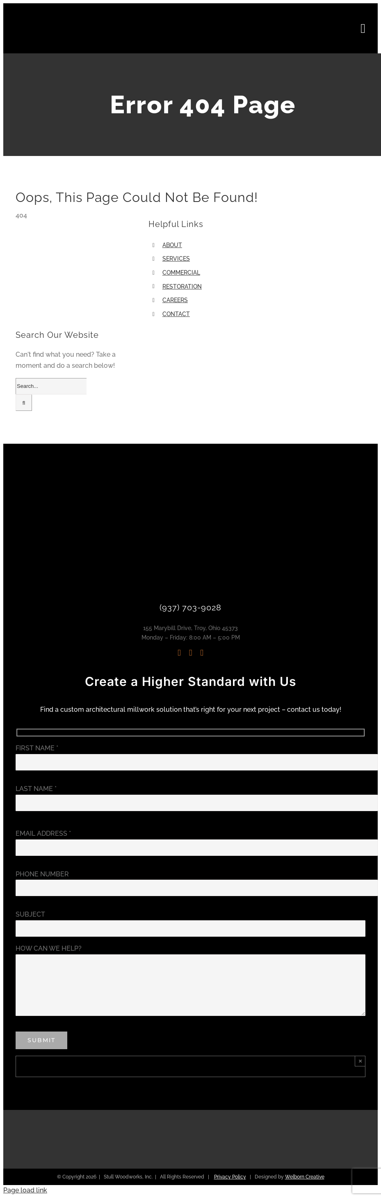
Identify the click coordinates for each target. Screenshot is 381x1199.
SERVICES (176, 258)
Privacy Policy (230, 1177)
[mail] (201, 653)
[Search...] (51, 386)
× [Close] (360, 1060)
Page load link (25, 1190)
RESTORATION (182, 286)
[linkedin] (190, 653)
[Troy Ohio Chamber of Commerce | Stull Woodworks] (326, 1129)
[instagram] (179, 653)
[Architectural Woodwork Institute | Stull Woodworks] (145, 1122)
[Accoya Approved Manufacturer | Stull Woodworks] (235, 1133)
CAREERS (175, 300)
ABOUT (172, 245)
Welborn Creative (304, 1177)
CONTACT (176, 314)
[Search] (24, 402)
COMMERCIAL (181, 272)
